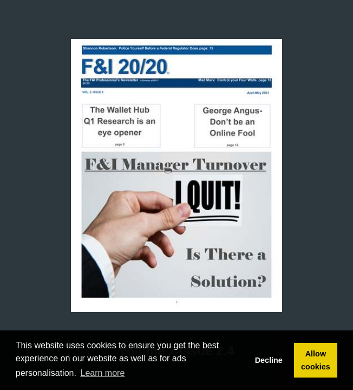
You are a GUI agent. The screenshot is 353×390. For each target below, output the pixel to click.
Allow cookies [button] (315, 360)
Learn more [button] (103, 373)
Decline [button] (269, 360)
